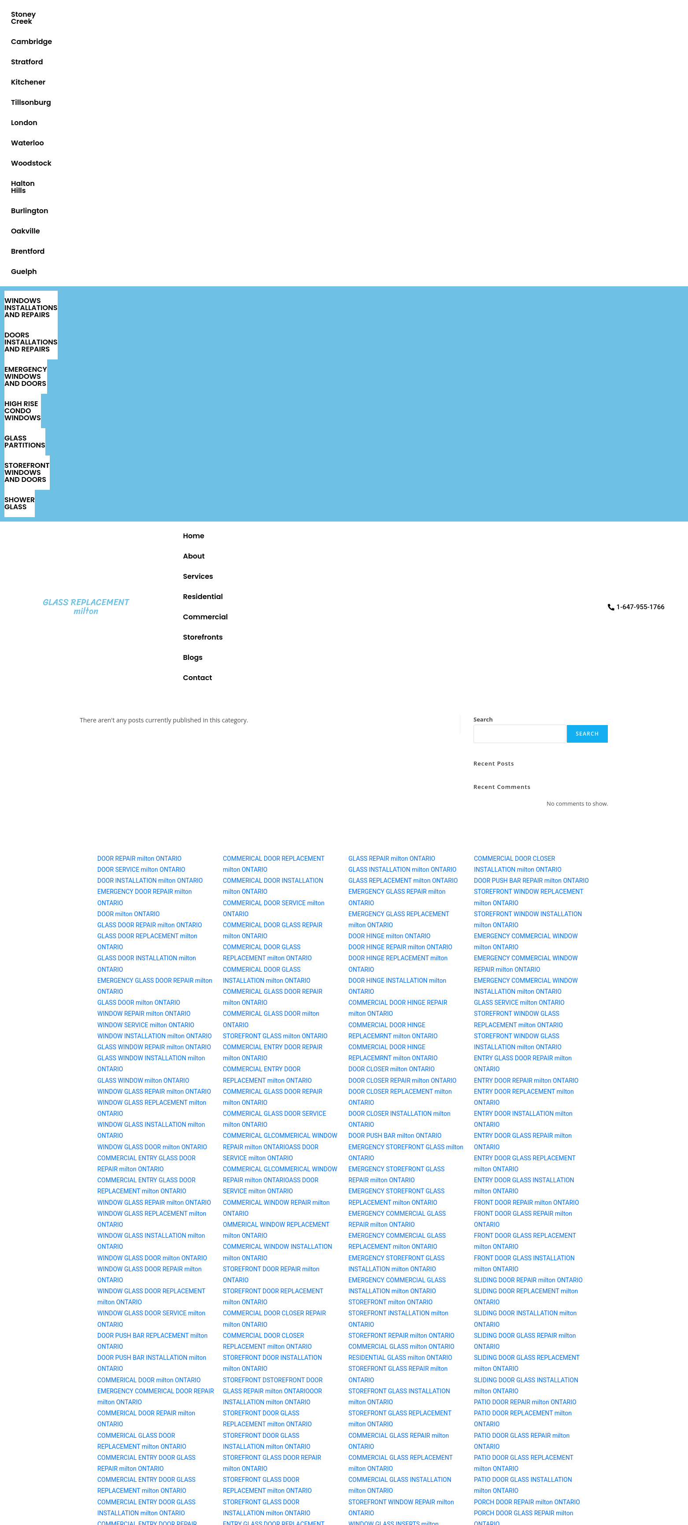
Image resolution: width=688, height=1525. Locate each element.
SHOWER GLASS (532, 54)
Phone (132, 1235)
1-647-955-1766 (523, 1246)
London (305, 14)
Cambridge (97, 14)
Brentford (616, 14)
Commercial (400, 80)
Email (131, 1284)
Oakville (567, 14)
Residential (338, 80)
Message (137, 1333)
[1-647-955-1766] (523, 1223)
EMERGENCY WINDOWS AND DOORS (394, 40)
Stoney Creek (36, 14)
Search (483, 122)
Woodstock (405, 14)
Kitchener (201, 14)
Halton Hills (462, 14)
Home (196, 80)
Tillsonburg (255, 14)
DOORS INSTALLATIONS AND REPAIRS (243, 40)
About (238, 80)
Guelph (662, 14)
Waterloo (351, 14)
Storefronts (462, 80)
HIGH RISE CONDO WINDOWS (531, 40)
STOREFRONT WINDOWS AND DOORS (192, 54)
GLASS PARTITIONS (638, 40)
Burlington (517, 14)
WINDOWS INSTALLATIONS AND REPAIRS (86, 40)
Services (284, 80)
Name (132, 1187)
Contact (555, 80)
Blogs (512, 80)
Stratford (151, 14)
